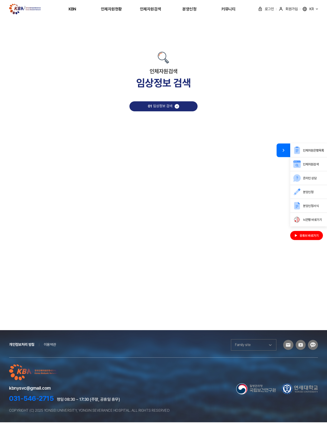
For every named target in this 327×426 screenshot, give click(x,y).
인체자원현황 (111, 9)
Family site (250, 348)
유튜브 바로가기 (306, 235)
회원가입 (288, 9)
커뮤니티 (228, 9)
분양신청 (189, 9)
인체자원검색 (150, 9)
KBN (72, 9)
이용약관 (50, 348)
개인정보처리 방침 (22, 348)
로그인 (266, 9)
